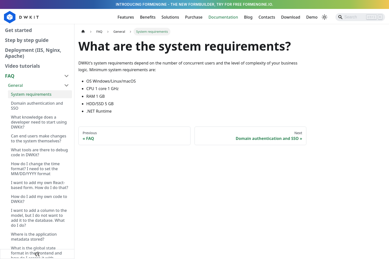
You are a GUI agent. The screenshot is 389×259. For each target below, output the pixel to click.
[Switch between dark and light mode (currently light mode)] (324, 17)
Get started (18, 30)
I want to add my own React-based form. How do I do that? (39, 185)
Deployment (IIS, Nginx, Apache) (33, 53)
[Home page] (83, 31)
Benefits (148, 17)
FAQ (9, 75)
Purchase (193, 17)
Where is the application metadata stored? (34, 236)
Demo (312, 17)
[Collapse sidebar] (37, 254)
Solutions (170, 17)
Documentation (223, 17)
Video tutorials (22, 66)
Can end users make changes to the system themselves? (38, 138)
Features (126, 17)
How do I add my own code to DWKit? (39, 199)
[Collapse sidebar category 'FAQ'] (66, 75)
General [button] (15, 85)
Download (290, 17)
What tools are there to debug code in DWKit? (39, 152)
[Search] (360, 17)
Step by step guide (27, 40)
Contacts (267, 17)
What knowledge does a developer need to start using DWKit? (39, 122)
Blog (248, 17)
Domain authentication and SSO (37, 105)
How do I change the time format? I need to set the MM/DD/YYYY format (35, 168)
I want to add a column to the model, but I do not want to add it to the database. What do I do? (39, 218)
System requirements (31, 94)
